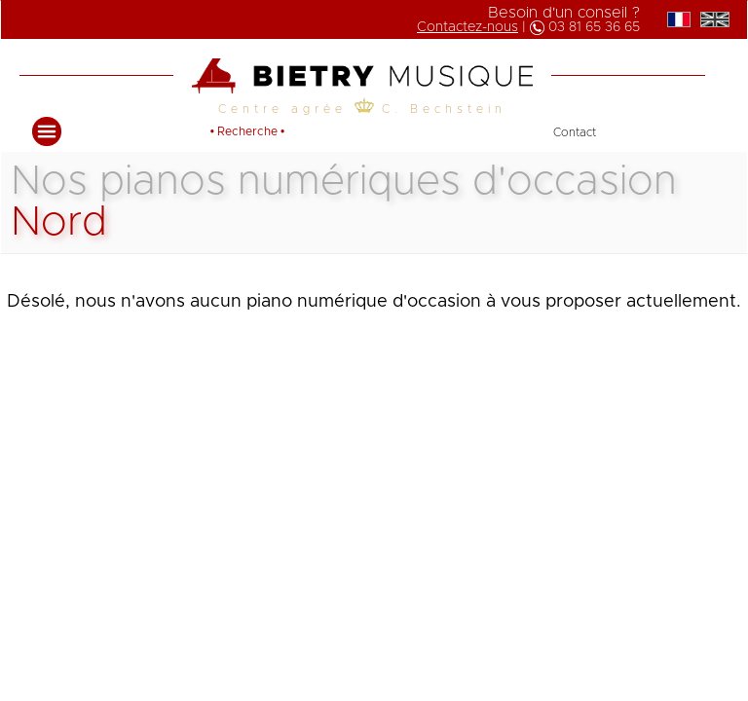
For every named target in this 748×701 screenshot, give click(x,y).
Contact (574, 132)
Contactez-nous (467, 27)
